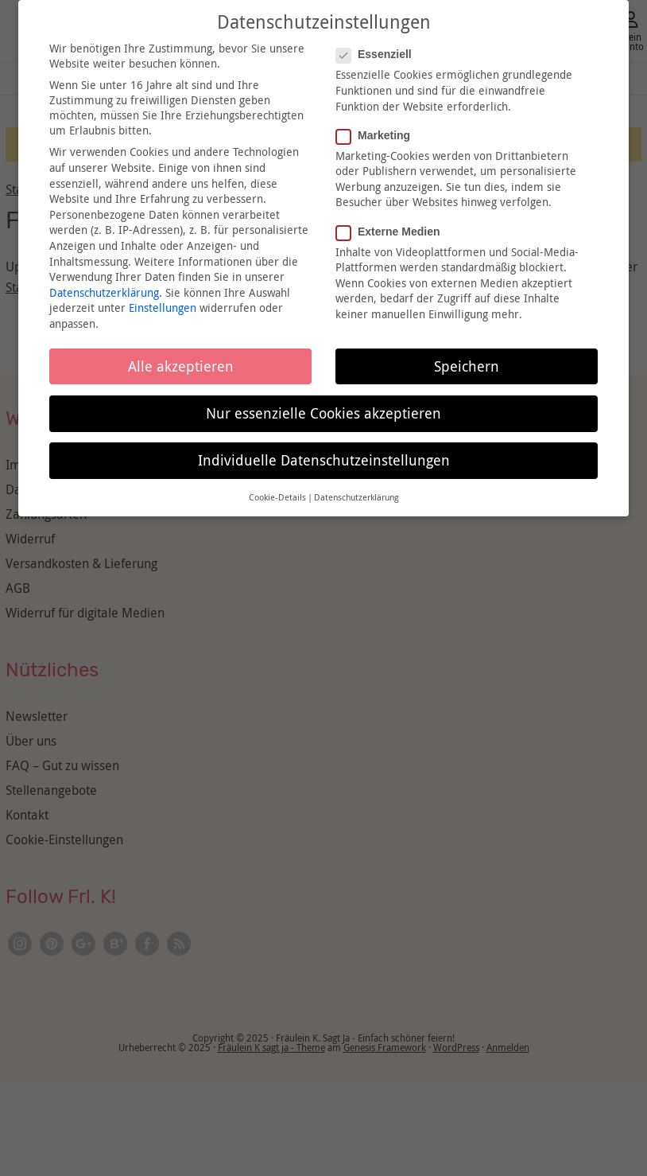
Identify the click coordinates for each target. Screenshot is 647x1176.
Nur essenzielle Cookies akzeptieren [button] (323, 413)
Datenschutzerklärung (104, 292)
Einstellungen (162, 307)
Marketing (377, 135)
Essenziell (378, 54)
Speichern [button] (466, 366)
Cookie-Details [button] (277, 497)
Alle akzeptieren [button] (181, 366)
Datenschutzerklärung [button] (356, 497)
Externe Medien (392, 231)
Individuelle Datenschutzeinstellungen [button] (324, 460)
